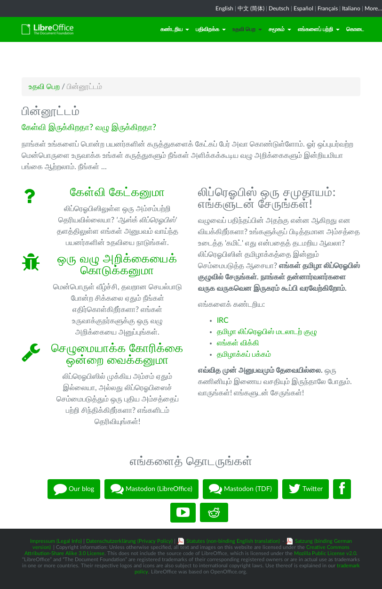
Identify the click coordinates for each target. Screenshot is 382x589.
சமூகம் (280, 29)
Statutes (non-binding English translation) (233, 541)
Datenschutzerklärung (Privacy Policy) (129, 541)
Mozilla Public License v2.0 (325, 553)
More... (373, 8)
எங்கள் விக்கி (238, 343)
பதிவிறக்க (211, 29)
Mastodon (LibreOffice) (151, 489)
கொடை (355, 29)
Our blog (74, 489)
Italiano (351, 8)
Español (303, 8)
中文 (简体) (251, 8)
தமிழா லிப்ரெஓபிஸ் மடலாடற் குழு (267, 331)
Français (328, 8)
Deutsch (279, 8)
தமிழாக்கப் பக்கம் (244, 354)
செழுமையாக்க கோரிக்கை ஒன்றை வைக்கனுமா (117, 354)
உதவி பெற (247, 29)
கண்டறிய (174, 29)
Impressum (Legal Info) (56, 541)
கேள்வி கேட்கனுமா (117, 192)
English (224, 8)
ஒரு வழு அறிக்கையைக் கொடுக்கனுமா (117, 265)
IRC (223, 320)
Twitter (305, 489)
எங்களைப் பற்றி (319, 29)
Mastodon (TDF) (240, 489)
